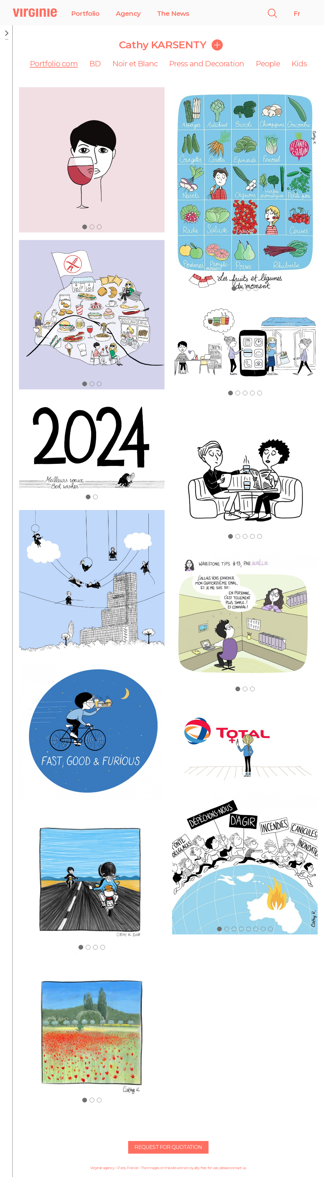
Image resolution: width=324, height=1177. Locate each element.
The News (173, 13)
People (268, 63)
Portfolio (85, 13)
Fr (297, 13)
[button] (84, 227)
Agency (128, 13)
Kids (299, 63)
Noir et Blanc (135, 63)
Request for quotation (168, 1147)
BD (95, 63)
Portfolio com (54, 63)
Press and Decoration (206, 63)
